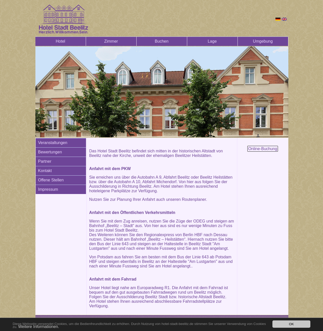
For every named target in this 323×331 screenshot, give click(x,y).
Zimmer (111, 41)
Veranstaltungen (53, 143)
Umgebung (263, 41)
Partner (44, 161)
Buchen (161, 41)
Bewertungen (50, 152)
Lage (212, 41)
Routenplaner (194, 199)
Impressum (48, 189)
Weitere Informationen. (38, 326)
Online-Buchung (262, 149)
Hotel (60, 41)
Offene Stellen (51, 180)
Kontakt (45, 171)
